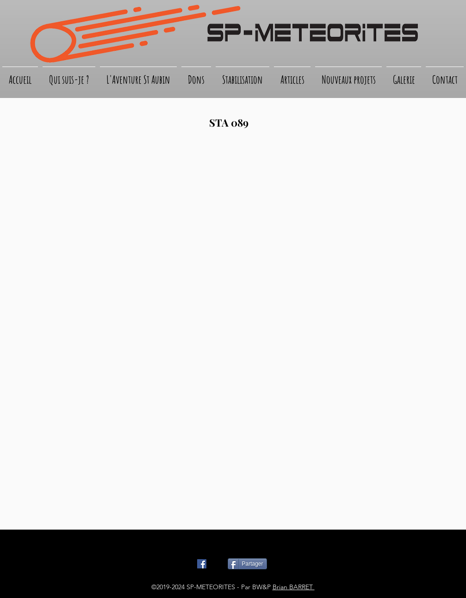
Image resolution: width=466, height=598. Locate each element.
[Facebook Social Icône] (201, 563)
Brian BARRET (294, 587)
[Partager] (247, 563)
